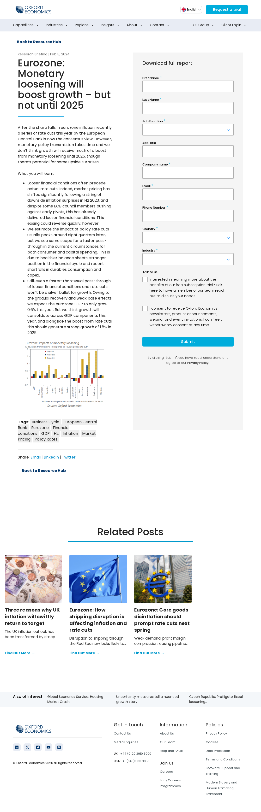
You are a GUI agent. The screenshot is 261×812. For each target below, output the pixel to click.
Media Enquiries (126, 742)
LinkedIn (51, 457)
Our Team (168, 742)
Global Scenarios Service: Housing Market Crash (75, 699)
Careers (166, 772)
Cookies (212, 742)
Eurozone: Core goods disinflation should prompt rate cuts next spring (162, 619)
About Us (167, 733)
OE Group (204, 25)
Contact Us (122, 733)
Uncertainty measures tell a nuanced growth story (147, 699)
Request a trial (226, 9)
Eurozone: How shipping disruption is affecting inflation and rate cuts (98, 619)
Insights (111, 25)
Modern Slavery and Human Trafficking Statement (221, 788)
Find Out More (20, 653)
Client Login (234, 25)
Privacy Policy (216, 733)
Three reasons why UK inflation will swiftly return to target (32, 616)
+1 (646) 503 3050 (136, 761)
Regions (85, 25)
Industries (57, 25)
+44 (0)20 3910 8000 (135, 754)
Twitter (69, 457)
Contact (160, 25)
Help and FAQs (171, 751)
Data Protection (218, 751)
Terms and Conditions (223, 759)
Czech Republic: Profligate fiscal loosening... (216, 699)
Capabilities (26, 25)
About (135, 25)
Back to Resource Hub (39, 42)
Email (35, 457)
